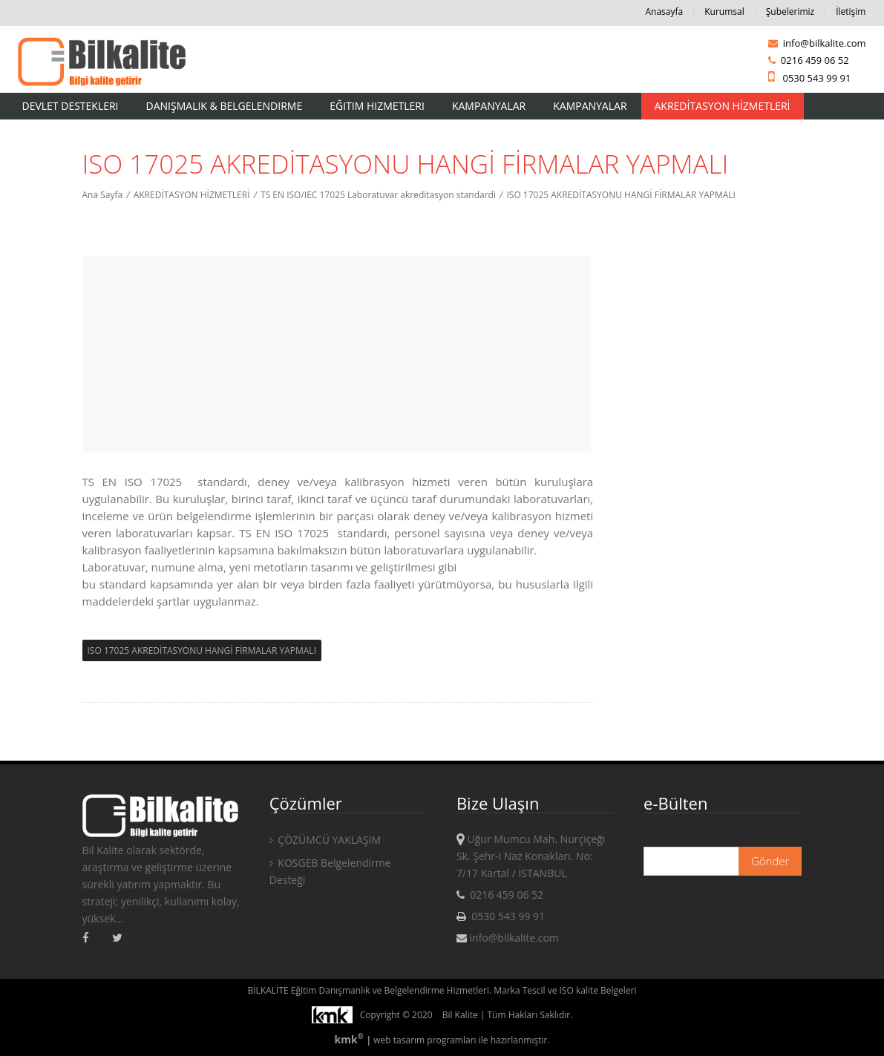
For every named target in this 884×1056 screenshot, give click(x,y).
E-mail (658, 835)
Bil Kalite (460, 1015)
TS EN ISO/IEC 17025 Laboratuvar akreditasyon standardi (378, 194)
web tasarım (399, 1040)
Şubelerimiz (790, 11)
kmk (350, 1039)
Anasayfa (664, 11)
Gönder (770, 860)
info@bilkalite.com (816, 43)
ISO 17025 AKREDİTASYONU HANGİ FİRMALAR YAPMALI (620, 194)
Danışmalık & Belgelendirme (224, 106)
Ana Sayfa (102, 194)
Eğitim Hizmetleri (377, 106)
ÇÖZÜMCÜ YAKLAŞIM (325, 840)
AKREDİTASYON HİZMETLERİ (722, 106)
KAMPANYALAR (589, 106)
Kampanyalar (489, 106)
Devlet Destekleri (70, 106)
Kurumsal (724, 11)
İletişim (850, 11)
